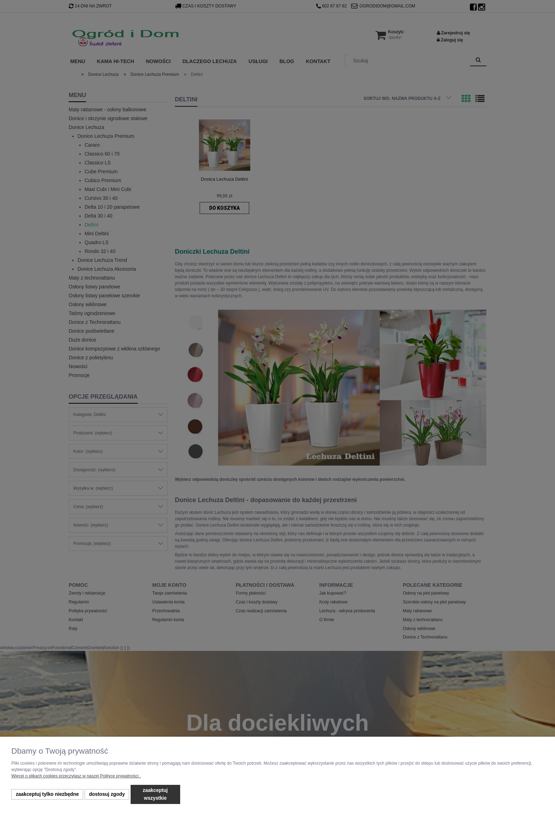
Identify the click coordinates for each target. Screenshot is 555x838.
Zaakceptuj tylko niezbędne (47, 794)
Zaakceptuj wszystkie (155, 794)
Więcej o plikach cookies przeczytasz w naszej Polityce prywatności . (76, 776)
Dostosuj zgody (107, 794)
